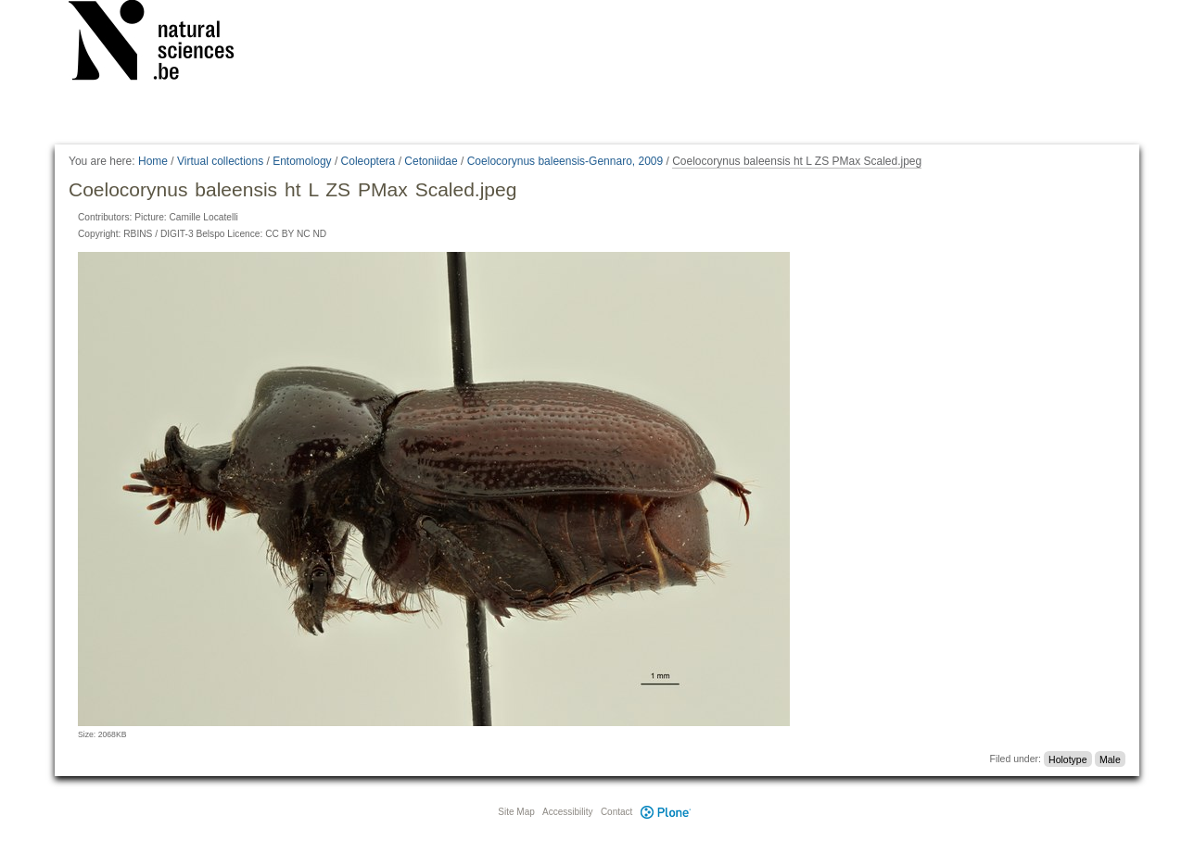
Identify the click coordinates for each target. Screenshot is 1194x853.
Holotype (1067, 758)
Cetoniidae (430, 161)
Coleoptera (368, 161)
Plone (666, 812)
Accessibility (567, 812)
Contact (616, 812)
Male (1110, 758)
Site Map (516, 812)
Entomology (302, 161)
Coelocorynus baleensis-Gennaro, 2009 (565, 161)
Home (153, 161)
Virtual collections (220, 161)
